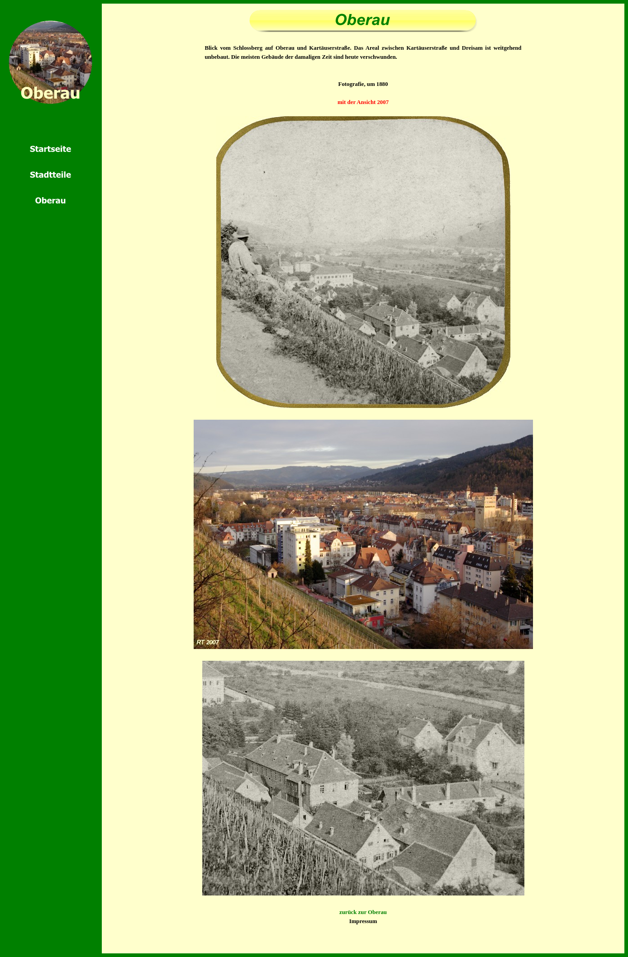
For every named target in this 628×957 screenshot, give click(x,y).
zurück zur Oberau (363, 912)
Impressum (363, 921)
